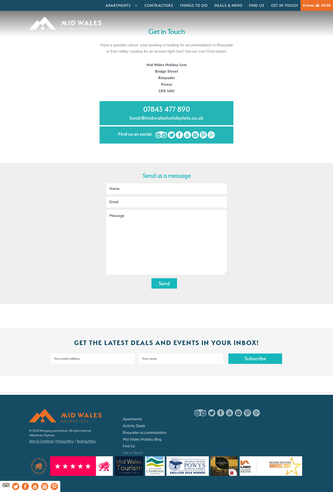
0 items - (317, 5)
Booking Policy (86, 441)
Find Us (256, 5)
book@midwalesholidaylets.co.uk (167, 118)
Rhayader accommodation (145, 432)
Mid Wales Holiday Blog (142, 439)
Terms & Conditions (41, 441)
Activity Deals (134, 425)
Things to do (194, 5)
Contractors (158, 5)
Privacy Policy (65, 441)
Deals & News (228, 5)
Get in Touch (284, 5)
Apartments (118, 5)
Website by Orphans (42, 435)
